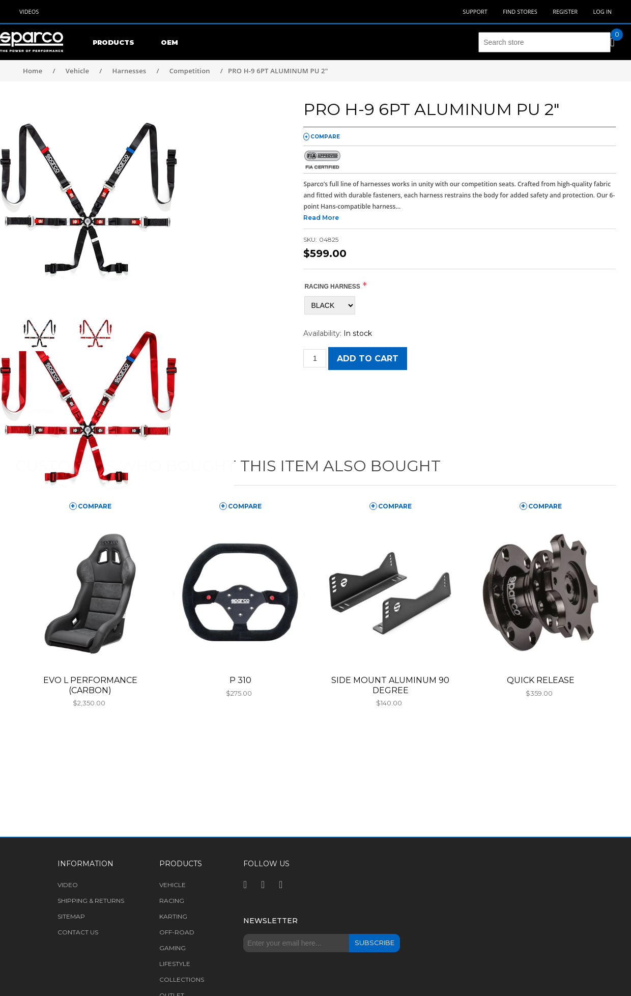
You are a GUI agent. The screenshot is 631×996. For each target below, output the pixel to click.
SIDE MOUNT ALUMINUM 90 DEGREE (390, 685)
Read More (321, 217)
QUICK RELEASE (541, 680)
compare (325, 136)
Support (475, 11)
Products (113, 42)
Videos (29, 11)
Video (68, 885)
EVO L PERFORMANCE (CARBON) (90, 685)
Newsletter (270, 920)
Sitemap (71, 916)
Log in (602, 11)
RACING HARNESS (332, 286)
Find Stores (520, 11)
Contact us (78, 932)
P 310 (240, 680)
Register (565, 11)
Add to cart (367, 358)
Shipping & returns (91, 900)
